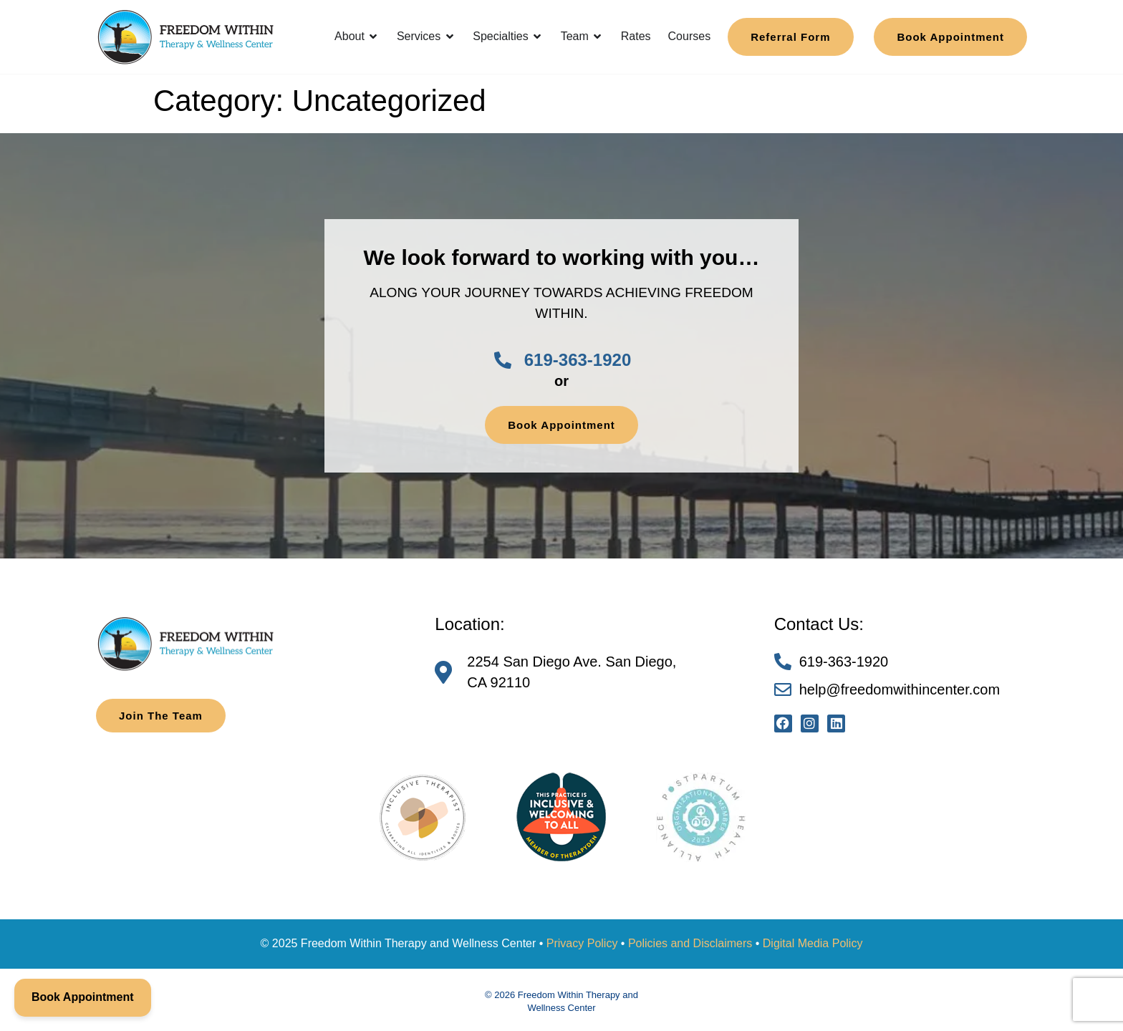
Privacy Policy (582, 943)
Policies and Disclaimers (690, 943)
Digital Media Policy (813, 943)
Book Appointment (83, 997)
